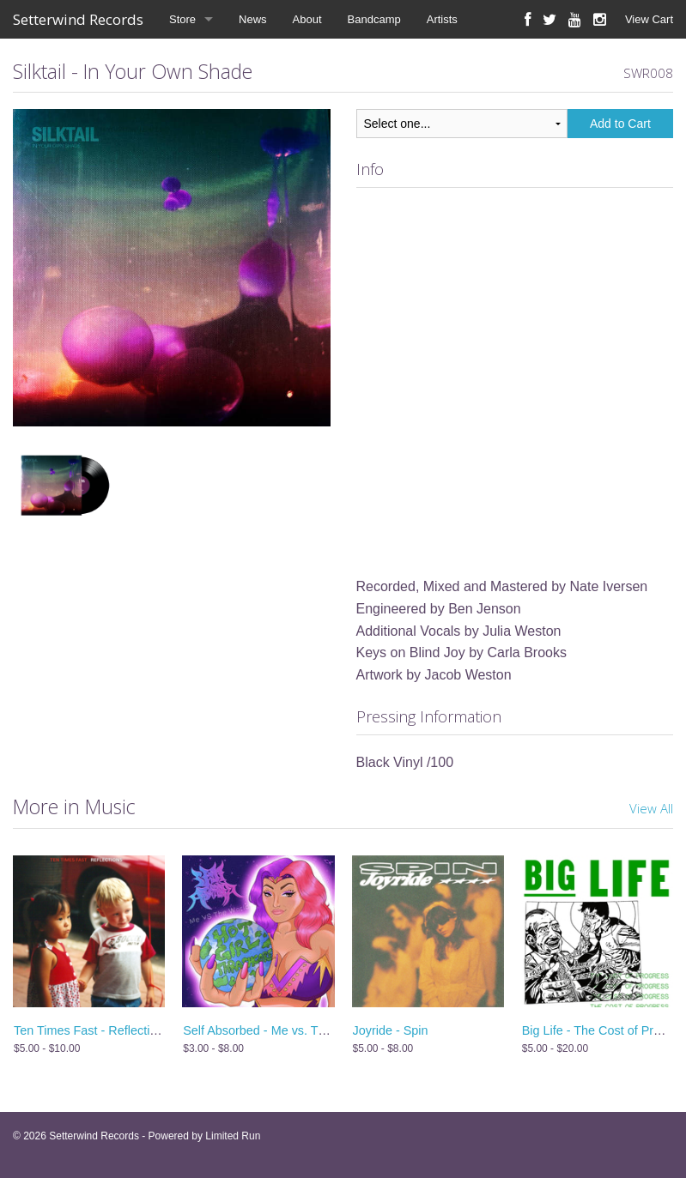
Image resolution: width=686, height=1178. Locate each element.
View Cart (649, 19)
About (307, 19)
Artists (442, 19)
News (253, 19)
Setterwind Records (78, 19)
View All (651, 808)
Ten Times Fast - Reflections (92, 1030)
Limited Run (232, 1136)
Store (182, 19)
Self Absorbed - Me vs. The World (275, 1030)
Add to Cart (620, 123)
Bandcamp (374, 19)
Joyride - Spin (390, 1030)
